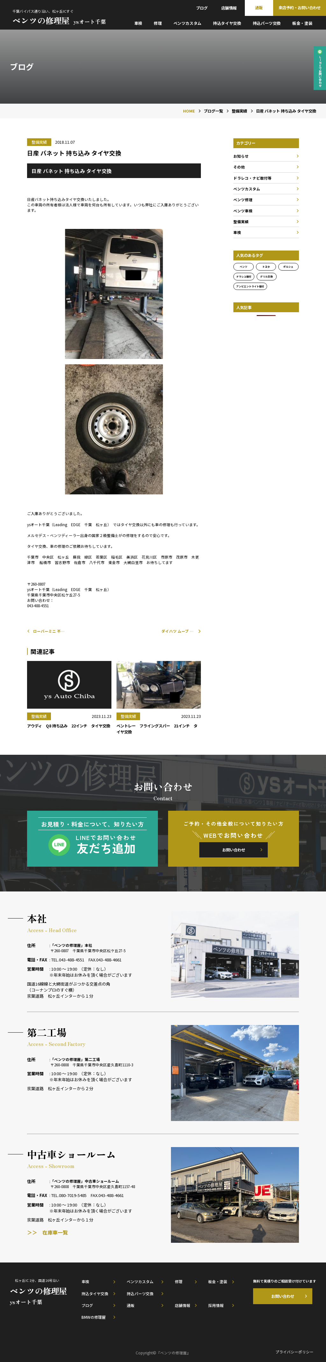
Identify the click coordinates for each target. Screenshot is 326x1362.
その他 (239, 166)
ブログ (202, 8)
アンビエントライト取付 (250, 286)
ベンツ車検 (242, 210)
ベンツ (243, 266)
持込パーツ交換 (267, 23)
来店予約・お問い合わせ (300, 7)
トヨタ (266, 266)
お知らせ (241, 156)
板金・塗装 (302, 23)
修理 (158, 23)
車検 (138, 23)
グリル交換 (266, 276)
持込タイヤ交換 (227, 23)
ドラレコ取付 (244, 276)
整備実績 (241, 221)
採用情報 (215, 1305)
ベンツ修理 (242, 199)
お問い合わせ (233, 850)
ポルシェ (288, 266)
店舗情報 (229, 8)
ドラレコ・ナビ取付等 (252, 178)
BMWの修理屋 (94, 1317)
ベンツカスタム (188, 23)
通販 (259, 7)
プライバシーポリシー (294, 1351)
